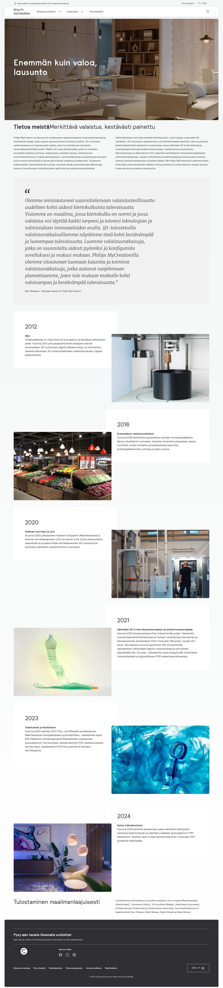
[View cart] (207, 11)
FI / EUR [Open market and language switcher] (204, 3)
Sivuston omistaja (22, 968)
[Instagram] (67, 955)
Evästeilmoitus (55, 968)
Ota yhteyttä (188, 3)
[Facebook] (60, 955)
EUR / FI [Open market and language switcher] (198, 968)
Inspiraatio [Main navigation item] (75, 11)
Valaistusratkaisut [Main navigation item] (49, 11)
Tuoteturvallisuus (94, 968)
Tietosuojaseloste (74, 968)
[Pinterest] (74, 955)
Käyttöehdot (111, 968)
